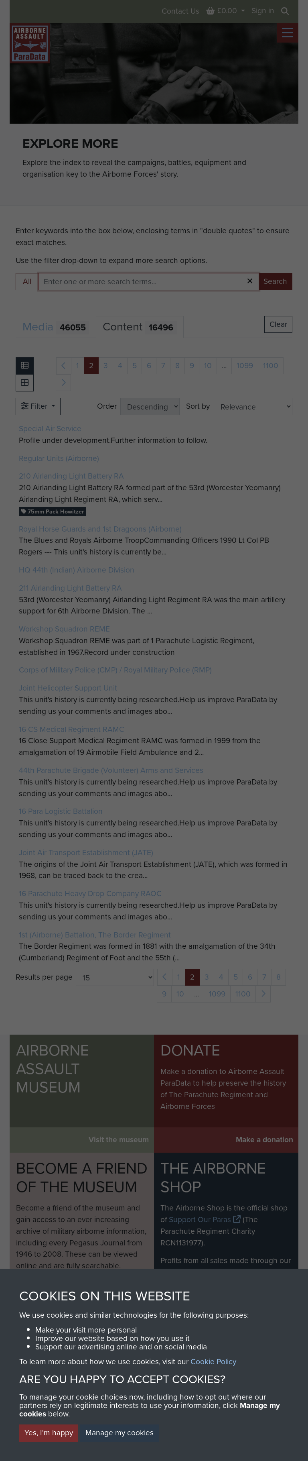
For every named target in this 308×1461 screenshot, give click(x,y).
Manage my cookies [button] (119, 1433)
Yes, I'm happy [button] (48, 1433)
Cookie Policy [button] (213, 1361)
